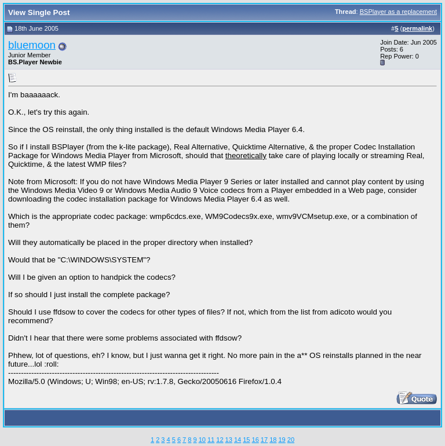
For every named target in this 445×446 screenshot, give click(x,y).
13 (228, 439)
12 (219, 439)
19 (281, 439)
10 (202, 439)
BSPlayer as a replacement (398, 11)
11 (210, 439)
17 (264, 439)
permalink (417, 28)
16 (255, 439)
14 (237, 439)
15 (246, 439)
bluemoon (32, 45)
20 (290, 439)
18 (272, 439)
